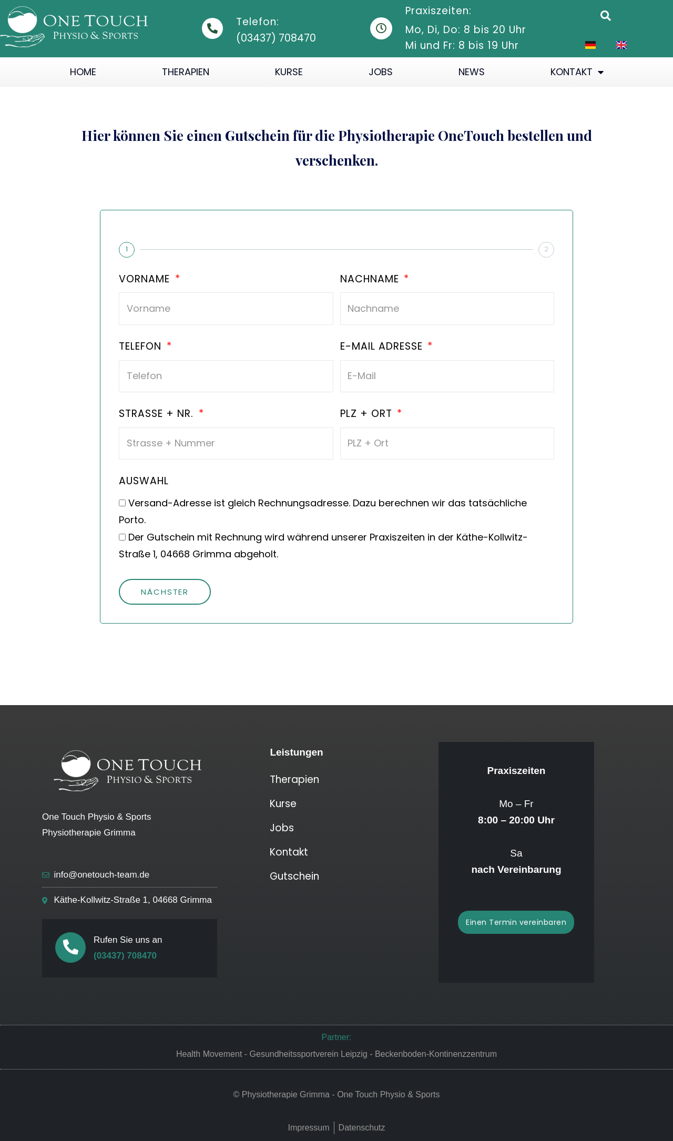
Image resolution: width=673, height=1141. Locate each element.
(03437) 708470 (125, 956)
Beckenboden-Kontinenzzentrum (436, 1054)
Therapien (185, 71)
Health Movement (209, 1054)
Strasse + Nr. (158, 414)
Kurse (289, 71)
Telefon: (257, 22)
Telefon (142, 347)
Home (83, 71)
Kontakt (577, 72)
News (471, 71)
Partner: (337, 1037)
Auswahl (144, 481)
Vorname (146, 279)
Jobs (381, 71)
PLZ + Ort (367, 414)
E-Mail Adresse (383, 347)
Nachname (371, 279)
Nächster (165, 591)
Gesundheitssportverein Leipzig (309, 1054)
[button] (605, 15)
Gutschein (294, 876)
